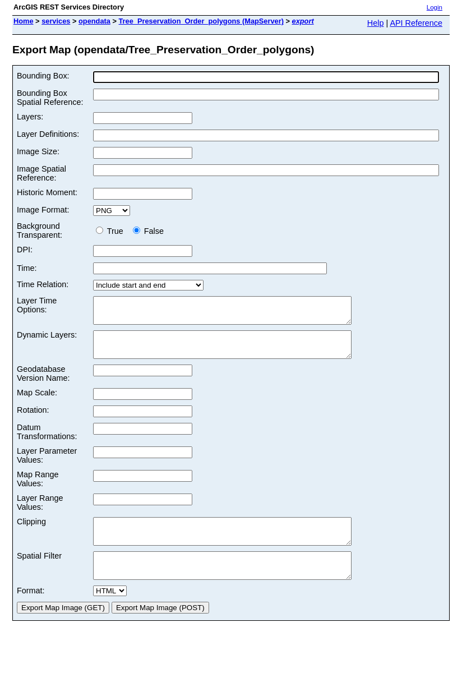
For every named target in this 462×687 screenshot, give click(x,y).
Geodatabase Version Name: (43, 384)
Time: (26, 268)
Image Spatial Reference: (41, 173)
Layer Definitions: (48, 134)
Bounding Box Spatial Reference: (50, 98)
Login (434, 7)
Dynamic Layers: (47, 339)
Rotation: (33, 420)
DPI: (25, 249)
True (112, 231)
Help (375, 23)
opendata (94, 21)
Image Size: (38, 151)
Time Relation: (42, 284)
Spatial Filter (39, 570)
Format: (31, 610)
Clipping (31, 531)
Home (23, 21)
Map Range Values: (37, 489)
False (148, 231)
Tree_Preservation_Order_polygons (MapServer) (200, 21)
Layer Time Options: (37, 305)
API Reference (416, 23)
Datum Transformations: (47, 442)
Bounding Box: (43, 75)
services (55, 21)
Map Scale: (37, 402)
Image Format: (43, 209)
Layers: (30, 116)
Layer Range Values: (40, 513)
